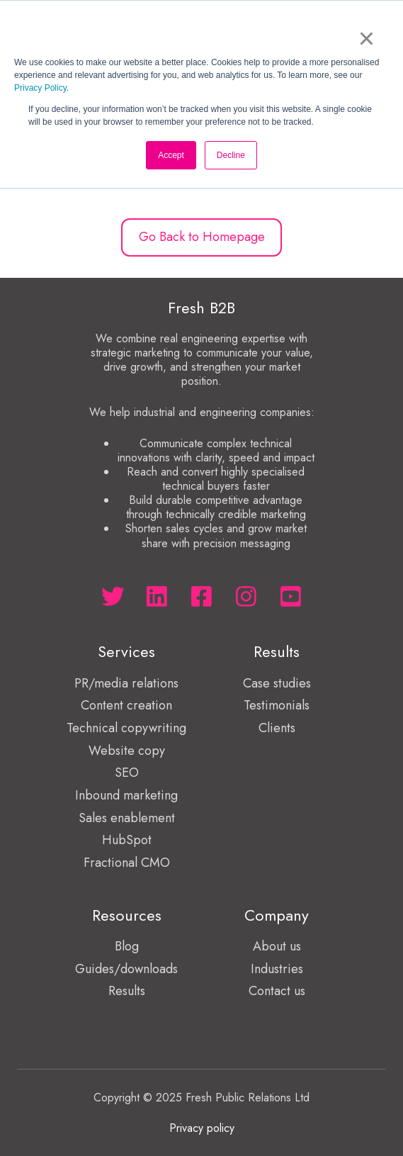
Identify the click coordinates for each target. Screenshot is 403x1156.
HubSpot (127, 840)
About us (277, 946)
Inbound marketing (126, 795)
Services (126, 652)
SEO (127, 772)
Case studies (277, 683)
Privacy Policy (40, 88)
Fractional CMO (127, 862)
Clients (277, 728)
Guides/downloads (126, 969)
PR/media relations (126, 683)
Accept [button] (171, 155)
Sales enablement (127, 818)
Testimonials (277, 705)
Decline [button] (231, 155)
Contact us (277, 991)
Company (276, 915)
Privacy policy (201, 1128)
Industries (277, 969)
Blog (127, 946)
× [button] (366, 38)
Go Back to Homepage (202, 237)
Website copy (127, 750)
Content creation (126, 705)
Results (126, 991)
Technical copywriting (126, 728)
